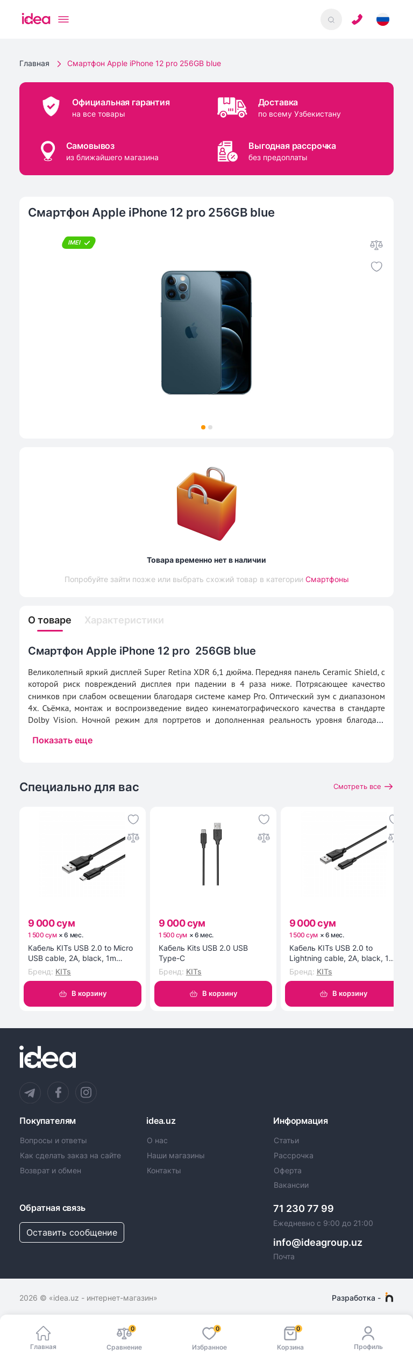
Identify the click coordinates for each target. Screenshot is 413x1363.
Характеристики (134, 620)
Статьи (286, 1143)
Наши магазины (176, 1157)
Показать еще (62, 741)
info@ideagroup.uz (317, 1244)
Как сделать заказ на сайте (70, 1157)
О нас (157, 1143)
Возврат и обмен (50, 1172)
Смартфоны (327, 579)
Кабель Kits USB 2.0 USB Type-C (203, 955)
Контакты (164, 1172)
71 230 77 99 (303, 1211)
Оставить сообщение (71, 1234)
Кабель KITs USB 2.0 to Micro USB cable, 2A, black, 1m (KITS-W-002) (80, 955)
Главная (34, 63)
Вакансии (291, 1187)
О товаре (52, 620)
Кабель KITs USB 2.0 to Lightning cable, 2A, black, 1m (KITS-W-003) (342, 955)
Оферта (288, 1172)
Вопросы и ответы (53, 1143)
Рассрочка (294, 1157)
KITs (63, 973)
